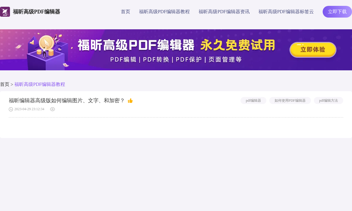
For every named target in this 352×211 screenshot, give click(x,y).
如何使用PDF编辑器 (290, 100)
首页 (125, 11)
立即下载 (337, 11)
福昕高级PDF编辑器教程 (164, 11)
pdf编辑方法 (328, 100)
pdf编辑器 (253, 100)
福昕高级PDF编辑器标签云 (286, 11)
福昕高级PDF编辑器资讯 (224, 11)
